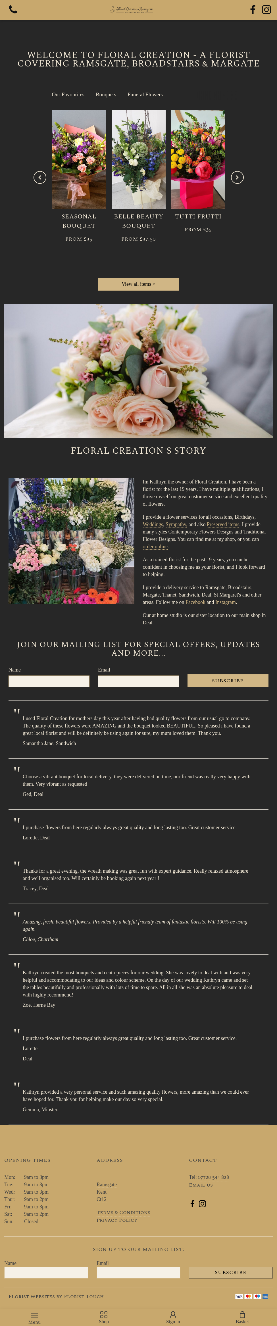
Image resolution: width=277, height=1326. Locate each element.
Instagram (225, 602)
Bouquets (106, 94)
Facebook (195, 602)
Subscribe (228, 681)
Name (15, 670)
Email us (201, 1185)
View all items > (138, 284)
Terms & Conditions (123, 1212)
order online (155, 546)
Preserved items (223, 524)
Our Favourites (68, 94)
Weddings (153, 524)
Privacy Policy (117, 1220)
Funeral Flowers (145, 94)
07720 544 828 (213, 1177)
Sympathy (176, 524)
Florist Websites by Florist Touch (56, 1296)
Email (104, 670)
